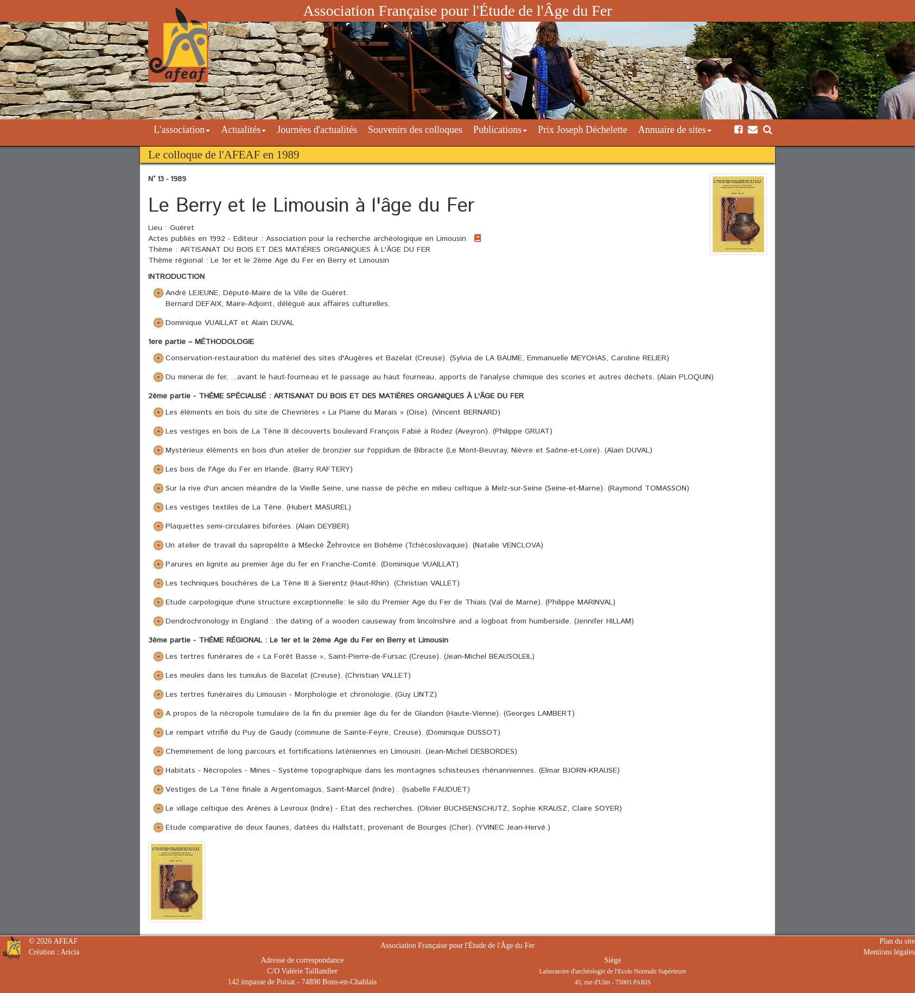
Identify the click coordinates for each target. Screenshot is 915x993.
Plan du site (897, 941)
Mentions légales (889, 952)
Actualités (243, 129)
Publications (500, 129)
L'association (182, 129)
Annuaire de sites (674, 129)
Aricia (69, 952)
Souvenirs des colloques (415, 129)
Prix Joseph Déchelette (582, 129)
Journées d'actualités (317, 129)
